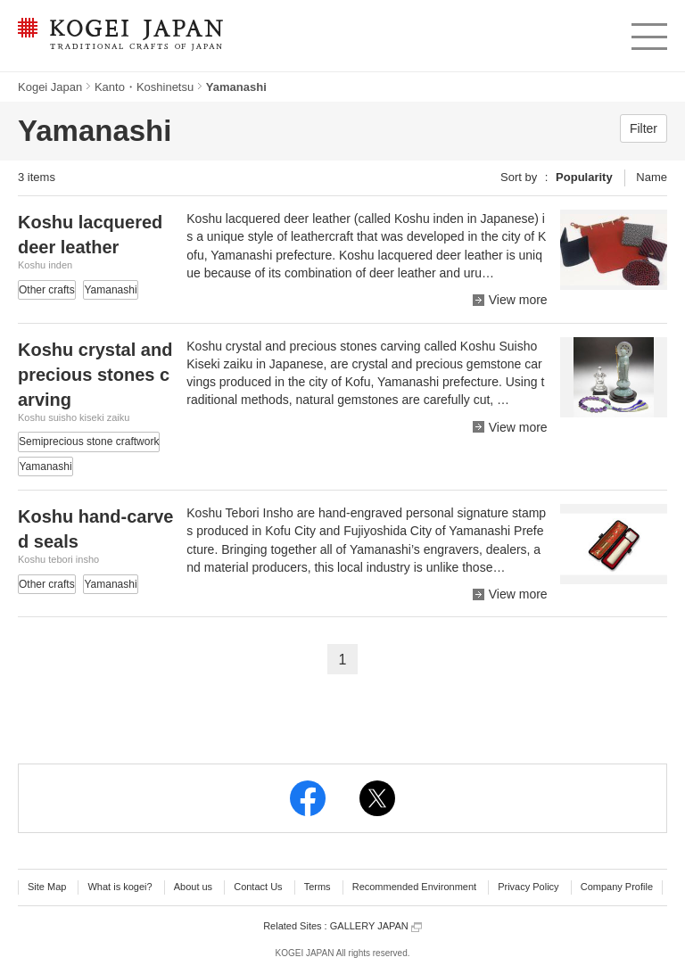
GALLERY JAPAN (376, 926)
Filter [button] (643, 128)
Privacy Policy (528, 886)
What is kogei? (119, 886)
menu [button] (647, 32)
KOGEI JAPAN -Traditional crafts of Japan (120, 36)
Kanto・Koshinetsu (144, 87)
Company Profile (617, 886)
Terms (317, 886)
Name (651, 177)
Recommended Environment (414, 886)
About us (193, 886)
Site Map (47, 886)
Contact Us (258, 886)
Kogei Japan (50, 87)
